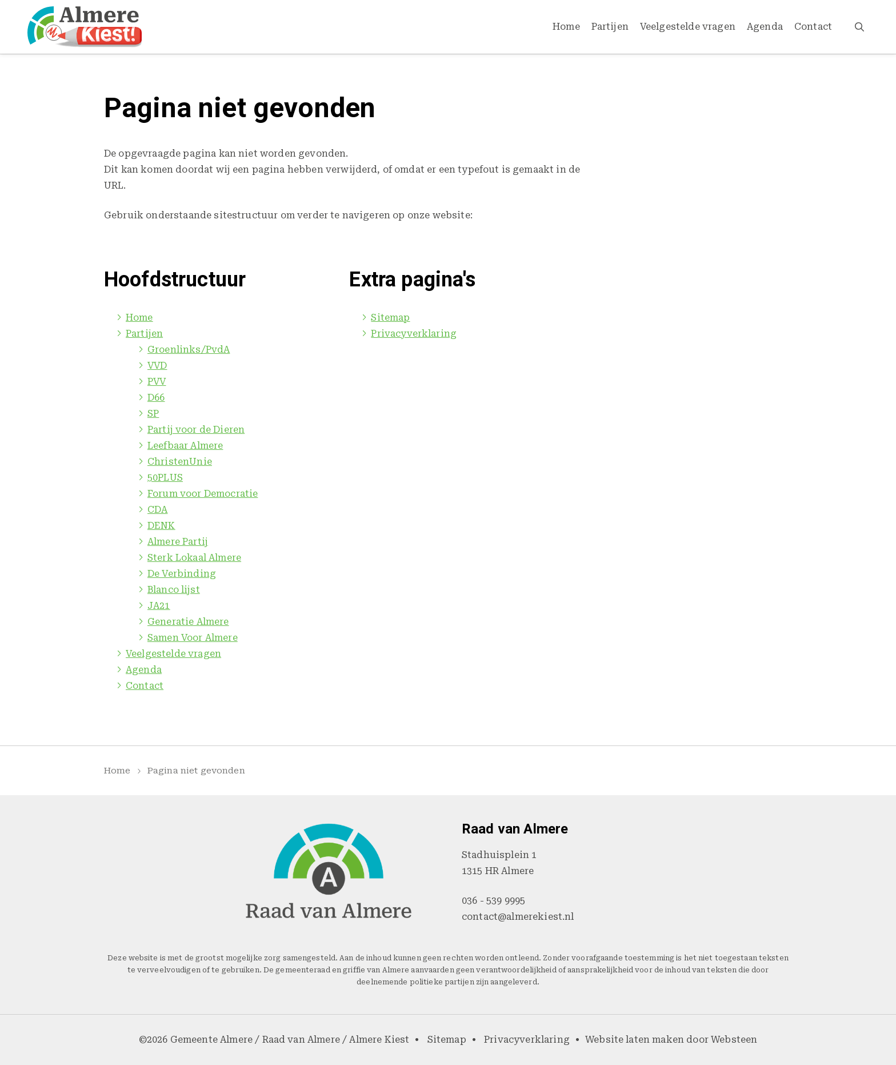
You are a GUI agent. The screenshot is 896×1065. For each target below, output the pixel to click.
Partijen (610, 26)
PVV (156, 381)
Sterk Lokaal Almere (194, 557)
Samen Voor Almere (192, 637)
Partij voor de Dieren (196, 429)
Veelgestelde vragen (687, 26)
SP (153, 413)
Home (566, 26)
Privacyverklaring (414, 333)
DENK (161, 525)
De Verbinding (181, 573)
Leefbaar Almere (185, 445)
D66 (156, 397)
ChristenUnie (179, 461)
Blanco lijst (173, 589)
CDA (157, 509)
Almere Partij (177, 541)
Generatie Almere (188, 621)
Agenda (765, 26)
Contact (813, 26)
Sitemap (390, 317)
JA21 (158, 605)
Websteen (734, 1039)
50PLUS (165, 477)
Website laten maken (634, 1039)
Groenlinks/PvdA (188, 349)
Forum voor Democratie (202, 493)
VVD (157, 365)
